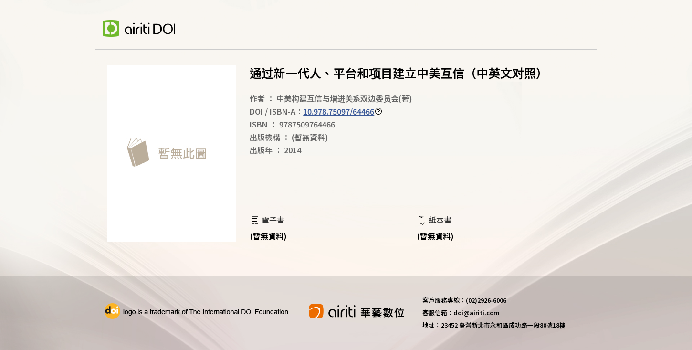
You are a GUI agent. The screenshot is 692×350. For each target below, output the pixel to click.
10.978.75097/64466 (338, 111)
